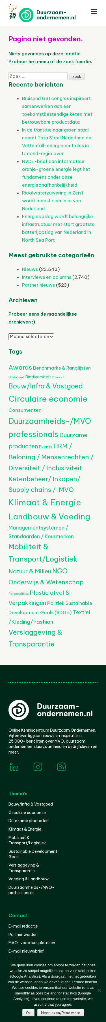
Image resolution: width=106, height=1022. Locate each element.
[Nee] (99, 990)
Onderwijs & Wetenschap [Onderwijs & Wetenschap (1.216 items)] (46, 582)
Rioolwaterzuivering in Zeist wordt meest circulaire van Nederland (52, 200)
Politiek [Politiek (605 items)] (55, 603)
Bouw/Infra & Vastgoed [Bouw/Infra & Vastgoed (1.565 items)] (45, 386)
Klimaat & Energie (24, 829)
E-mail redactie (23, 926)
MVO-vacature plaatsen (31, 942)
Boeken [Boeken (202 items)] (58, 377)
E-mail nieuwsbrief (26, 951)
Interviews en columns (46, 277)
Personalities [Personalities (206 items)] (18, 594)
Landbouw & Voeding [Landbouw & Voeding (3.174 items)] (49, 516)
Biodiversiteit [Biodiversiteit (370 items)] (38, 376)
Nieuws (30, 269)
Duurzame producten (28, 820)
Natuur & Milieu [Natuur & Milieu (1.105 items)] (29, 571)
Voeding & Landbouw (28, 878)
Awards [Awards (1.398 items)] (20, 367)
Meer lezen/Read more (60, 1013)
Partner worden (23, 934)
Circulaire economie (27, 812)
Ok (28, 1013)
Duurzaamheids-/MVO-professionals (31, 890)
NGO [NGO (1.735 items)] (60, 571)
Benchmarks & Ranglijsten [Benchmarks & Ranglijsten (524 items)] (62, 368)
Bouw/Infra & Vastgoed (30, 804)
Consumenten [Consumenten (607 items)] (25, 410)
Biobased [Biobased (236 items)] (16, 377)
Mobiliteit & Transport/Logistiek (27, 840)
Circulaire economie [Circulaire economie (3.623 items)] (47, 399)
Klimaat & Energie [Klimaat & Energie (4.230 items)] (44, 502)
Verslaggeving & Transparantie (23, 868)
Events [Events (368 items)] (45, 446)
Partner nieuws (38, 285)
